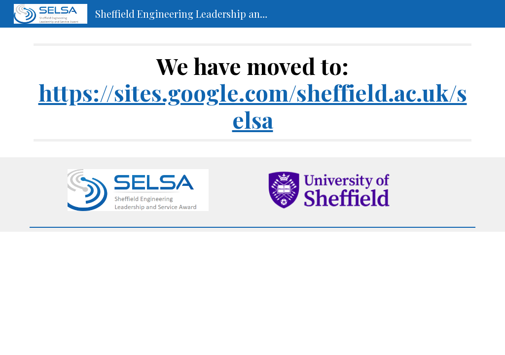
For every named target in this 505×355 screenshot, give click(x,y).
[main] (253, 92)
